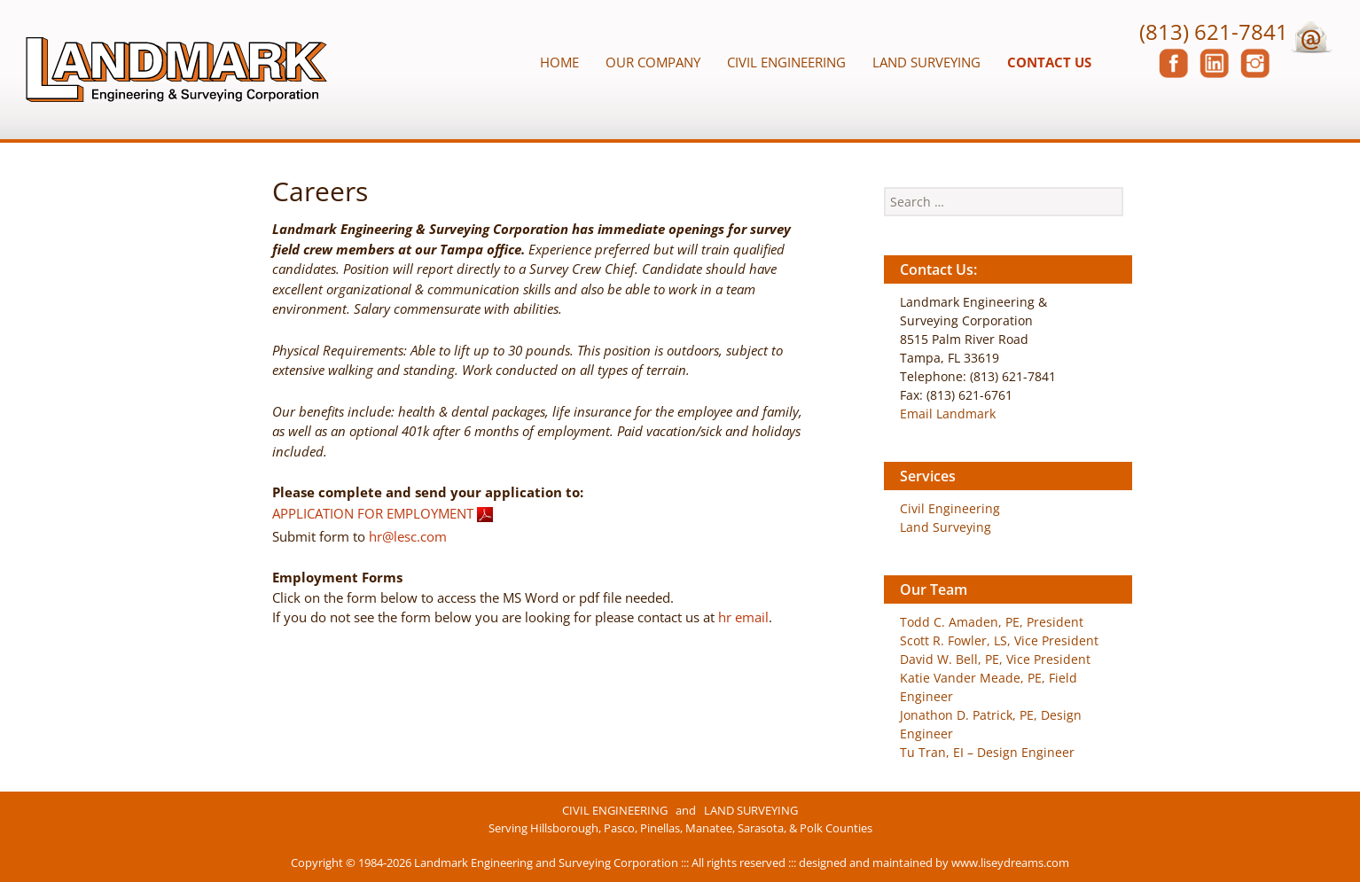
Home (559, 62)
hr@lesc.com (408, 536)
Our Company (653, 62)
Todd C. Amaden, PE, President (991, 621)
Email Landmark (948, 413)
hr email (743, 617)
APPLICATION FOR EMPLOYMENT (372, 512)
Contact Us (1049, 62)
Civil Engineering (786, 62)
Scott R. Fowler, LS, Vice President (999, 640)
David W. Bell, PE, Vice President (995, 659)
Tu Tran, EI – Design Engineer (987, 752)
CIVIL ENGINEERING (615, 810)
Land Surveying (926, 62)
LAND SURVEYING (751, 810)
